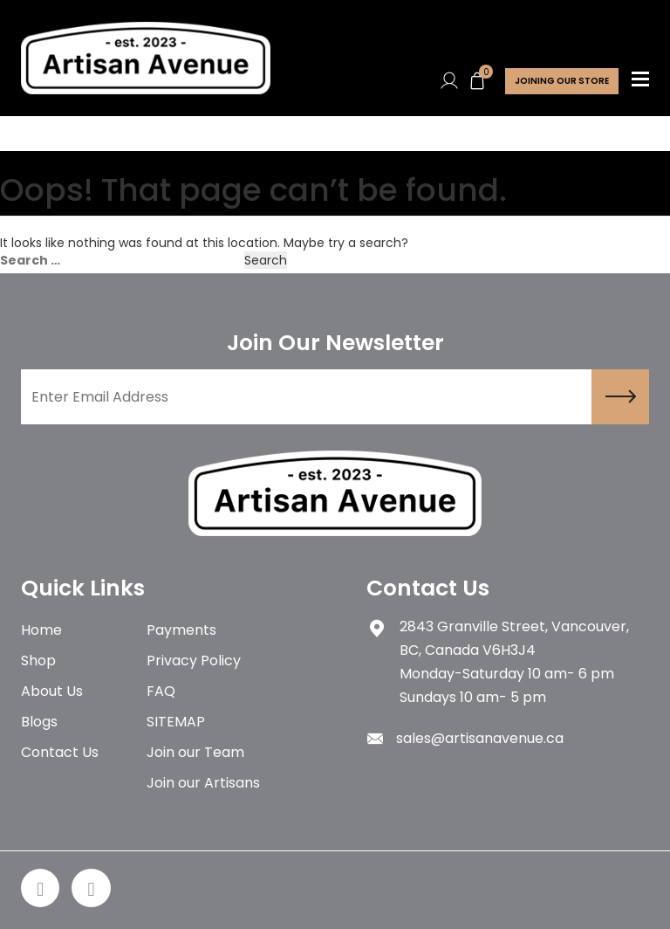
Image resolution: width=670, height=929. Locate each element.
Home (41, 630)
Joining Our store (562, 80)
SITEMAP (176, 722)
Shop (38, 660)
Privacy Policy (194, 660)
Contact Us (60, 752)
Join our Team (195, 752)
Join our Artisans (203, 783)
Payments (181, 630)
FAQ (161, 691)
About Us (52, 691)
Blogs (39, 722)
